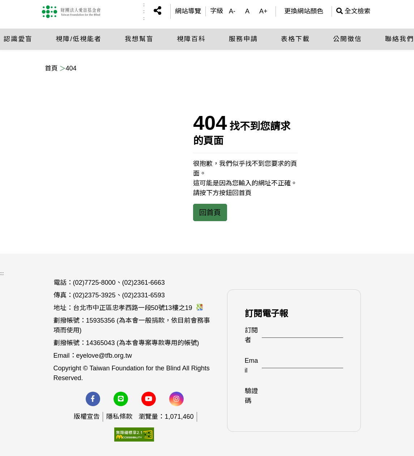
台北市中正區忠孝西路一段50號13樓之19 (138, 307)
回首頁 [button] (210, 212)
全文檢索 (353, 10)
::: (144, 10)
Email (251, 365)
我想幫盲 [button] (139, 38)
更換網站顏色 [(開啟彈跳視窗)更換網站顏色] (303, 10)
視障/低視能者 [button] (79, 38)
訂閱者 (251, 335)
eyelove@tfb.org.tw (104, 355)
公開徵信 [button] (347, 38)
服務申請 (243, 38)
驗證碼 (251, 395)
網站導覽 (188, 10)
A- (232, 10)
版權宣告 (87, 416)
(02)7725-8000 (94, 282)
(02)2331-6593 (143, 295)
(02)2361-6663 (143, 282)
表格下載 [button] (295, 38)
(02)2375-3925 (94, 295)
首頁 (51, 68)
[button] (157, 11)
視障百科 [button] (191, 38)
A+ (263, 10)
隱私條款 (119, 416)
